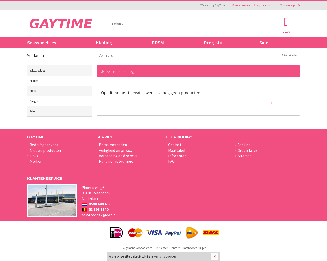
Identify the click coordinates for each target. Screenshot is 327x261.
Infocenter (177, 155)
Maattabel (176, 150)
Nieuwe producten (45, 150)
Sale (263, 43)
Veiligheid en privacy (116, 150)
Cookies (244, 144)
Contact (174, 144)
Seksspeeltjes (42, 43)
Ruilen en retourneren (117, 161)
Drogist (213, 43)
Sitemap (245, 155)
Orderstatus (248, 150)
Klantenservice (240, 5)
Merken (36, 161)
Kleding (105, 43)
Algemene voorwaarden (137, 248)
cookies (171, 256)
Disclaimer (161, 248)
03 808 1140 (95, 209)
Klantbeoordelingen (194, 248)
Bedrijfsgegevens (44, 144)
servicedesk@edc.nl (99, 215)
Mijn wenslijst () (288, 5)
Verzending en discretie (118, 155)
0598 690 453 (96, 204)
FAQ (171, 161)
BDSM (159, 43)
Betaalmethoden (113, 144)
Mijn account (263, 5)
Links (34, 155)
